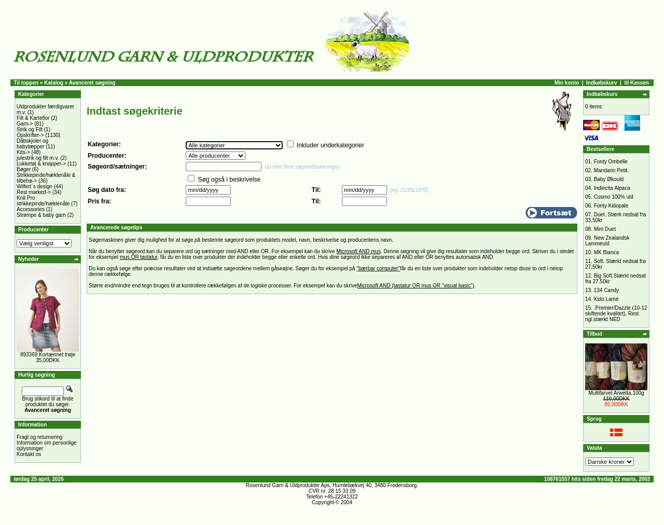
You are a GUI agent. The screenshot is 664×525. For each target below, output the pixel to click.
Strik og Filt (30, 129)
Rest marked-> (34, 192)
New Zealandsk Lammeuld (607, 240)
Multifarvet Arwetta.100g (616, 393)
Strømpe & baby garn (41, 215)
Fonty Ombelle (611, 161)
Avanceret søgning (92, 83)
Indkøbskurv (601, 83)
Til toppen (26, 83)
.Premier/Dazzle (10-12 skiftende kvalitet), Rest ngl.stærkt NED (616, 313)
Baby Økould (609, 179)
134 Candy (606, 290)
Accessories (31, 209)
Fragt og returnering (39, 437)
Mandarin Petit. (611, 170)
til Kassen (636, 83)
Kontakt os (29, 454)
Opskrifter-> (30, 135)
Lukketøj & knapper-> (41, 164)
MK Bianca (606, 252)
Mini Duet (605, 229)
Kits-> (23, 152)
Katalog (53, 83)
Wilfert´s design (34, 186)
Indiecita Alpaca (612, 188)
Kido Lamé (606, 299)
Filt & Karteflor (33, 118)
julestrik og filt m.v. (38, 158)
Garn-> (25, 124)
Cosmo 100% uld (613, 197)
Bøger (24, 169)
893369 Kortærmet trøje (47, 354)
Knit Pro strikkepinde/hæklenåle (43, 200)
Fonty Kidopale (611, 206)
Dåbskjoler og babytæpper (32, 143)
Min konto (567, 83)
